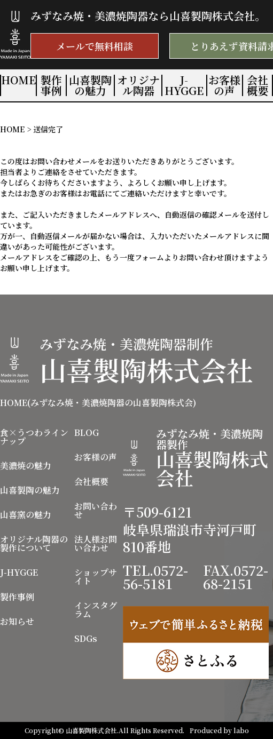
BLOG (86, 432)
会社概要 (257, 85)
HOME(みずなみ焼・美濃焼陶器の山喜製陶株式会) (98, 403)
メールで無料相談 (94, 46)
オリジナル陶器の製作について (34, 543)
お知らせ (17, 621)
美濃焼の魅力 (25, 466)
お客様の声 (224, 85)
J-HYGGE (184, 85)
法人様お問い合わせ (95, 543)
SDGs (85, 638)
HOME (18, 80)
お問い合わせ (95, 510)
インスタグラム (95, 609)
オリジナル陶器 (138, 85)
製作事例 (51, 85)
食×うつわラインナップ (34, 437)
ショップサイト (95, 576)
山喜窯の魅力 (25, 515)
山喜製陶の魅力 (90, 85)
